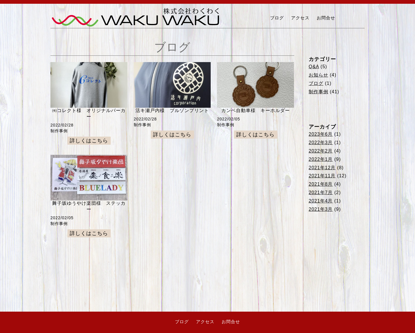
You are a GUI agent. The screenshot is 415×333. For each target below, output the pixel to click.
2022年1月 (321, 159)
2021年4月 (321, 200)
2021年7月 (321, 192)
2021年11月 (322, 175)
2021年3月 (321, 209)
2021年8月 (321, 184)
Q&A (314, 66)
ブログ (277, 17)
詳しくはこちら (89, 141)
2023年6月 (321, 134)
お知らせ (318, 74)
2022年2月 (321, 150)
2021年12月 (322, 167)
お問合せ (326, 17)
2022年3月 (321, 142)
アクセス (300, 17)
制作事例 (318, 91)
